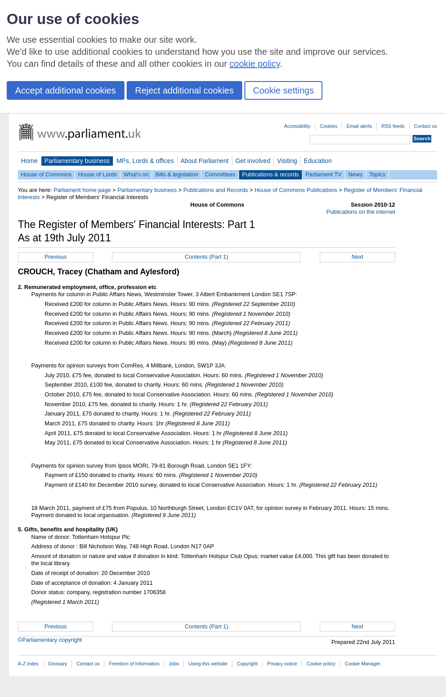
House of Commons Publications (296, 190)
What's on (136, 174)
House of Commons (46, 174)
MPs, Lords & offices (145, 160)
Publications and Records (215, 190)
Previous (56, 256)
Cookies (328, 126)
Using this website (207, 663)
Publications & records (270, 174)
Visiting (287, 160)
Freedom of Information (134, 663)
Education (318, 160)
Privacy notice (282, 663)
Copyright (247, 663)
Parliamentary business (77, 160)
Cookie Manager (362, 663)
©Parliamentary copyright (50, 639)
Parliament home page (82, 190)
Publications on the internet (360, 211)
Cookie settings (283, 90)
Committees (220, 174)
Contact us (425, 126)
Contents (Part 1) (206, 256)
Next (357, 256)
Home (29, 160)
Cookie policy (320, 663)
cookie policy (255, 64)
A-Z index (28, 663)
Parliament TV (324, 174)
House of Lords (97, 174)
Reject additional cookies (184, 90)
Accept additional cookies (65, 90)
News (355, 174)
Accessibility (297, 126)
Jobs (174, 663)
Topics (377, 174)
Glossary (57, 663)
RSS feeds (393, 126)
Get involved (252, 160)
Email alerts (359, 126)
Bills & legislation (176, 174)
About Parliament (205, 160)
